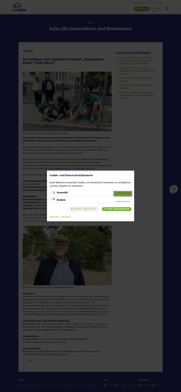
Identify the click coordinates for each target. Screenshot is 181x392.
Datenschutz (65, 217)
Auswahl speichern (83, 209)
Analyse (61, 200)
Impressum (54, 217)
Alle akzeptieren (119, 209)
